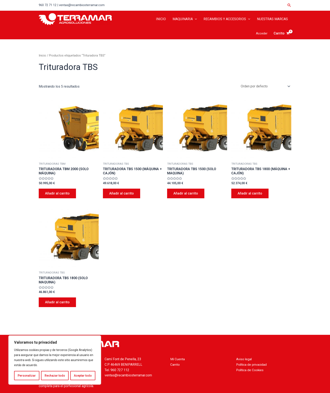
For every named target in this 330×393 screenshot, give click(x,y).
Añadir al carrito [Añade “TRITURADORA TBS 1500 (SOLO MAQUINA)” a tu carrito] (185, 193)
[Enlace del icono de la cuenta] (261, 33)
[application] (195, 19)
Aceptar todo (83, 375)
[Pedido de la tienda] (264, 86)
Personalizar (27, 375)
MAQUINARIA (185, 19)
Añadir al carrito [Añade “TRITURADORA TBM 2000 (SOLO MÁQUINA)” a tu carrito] (57, 193)
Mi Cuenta (177, 359)
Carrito (175, 365)
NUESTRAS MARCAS (272, 19)
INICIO (161, 19)
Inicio (42, 55)
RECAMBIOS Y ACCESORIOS (227, 19)
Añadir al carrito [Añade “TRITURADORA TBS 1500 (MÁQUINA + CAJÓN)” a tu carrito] (121, 193)
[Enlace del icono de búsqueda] (289, 5)
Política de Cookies (250, 370)
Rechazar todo (55, 375)
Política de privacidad (252, 365)
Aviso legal (244, 359)
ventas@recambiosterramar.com (128, 375)
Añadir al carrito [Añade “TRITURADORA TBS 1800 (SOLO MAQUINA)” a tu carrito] (57, 302)
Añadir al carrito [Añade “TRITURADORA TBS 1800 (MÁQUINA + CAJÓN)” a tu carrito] (250, 193)
